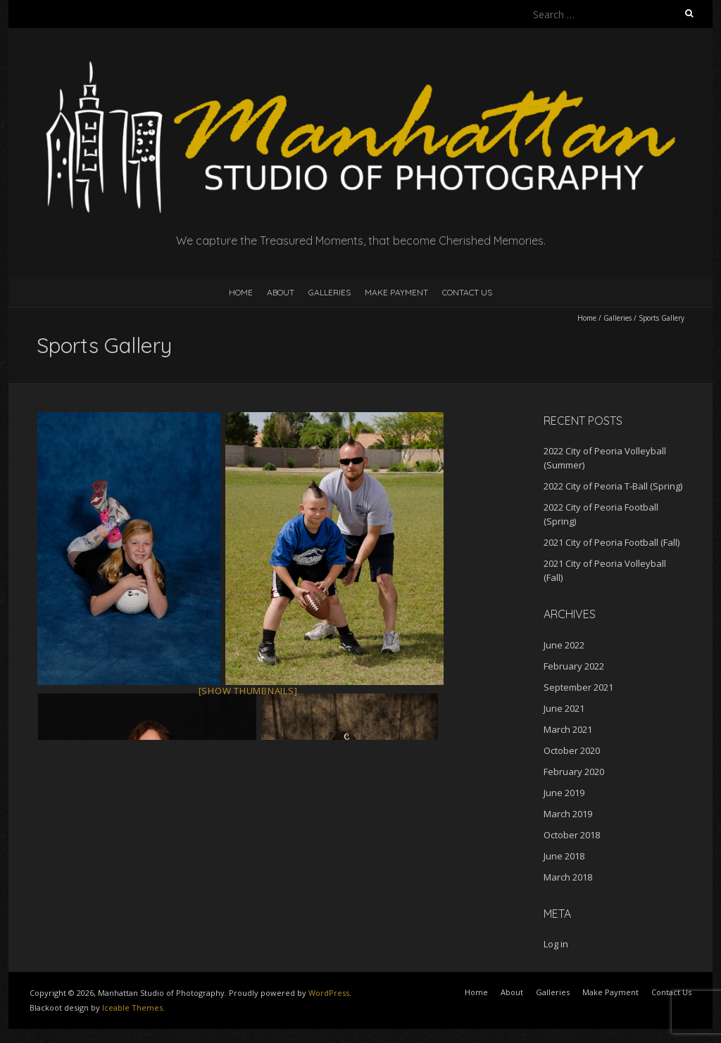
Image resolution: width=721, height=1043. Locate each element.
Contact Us (467, 292)
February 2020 (574, 771)
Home (241, 292)
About (280, 292)
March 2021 (568, 729)
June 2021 (564, 708)
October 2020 (572, 750)
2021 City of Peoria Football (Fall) (611, 542)
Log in (556, 944)
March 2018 (568, 877)
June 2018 (564, 856)
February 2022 (574, 666)
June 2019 (564, 792)
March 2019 (568, 813)
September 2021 (578, 687)
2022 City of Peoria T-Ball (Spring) (613, 486)
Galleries (329, 292)
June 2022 (564, 645)
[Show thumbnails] (248, 690)
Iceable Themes (132, 1007)
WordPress (328, 992)
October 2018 (572, 834)
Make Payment (396, 292)
